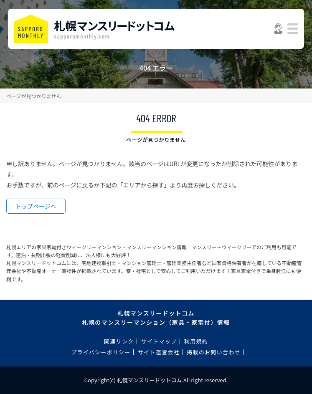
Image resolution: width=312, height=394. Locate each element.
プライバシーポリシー (101, 352)
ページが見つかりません (33, 95)
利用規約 (196, 341)
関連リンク (119, 341)
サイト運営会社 (159, 352)
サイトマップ (159, 341)
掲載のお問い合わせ (214, 352)
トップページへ (35, 206)
